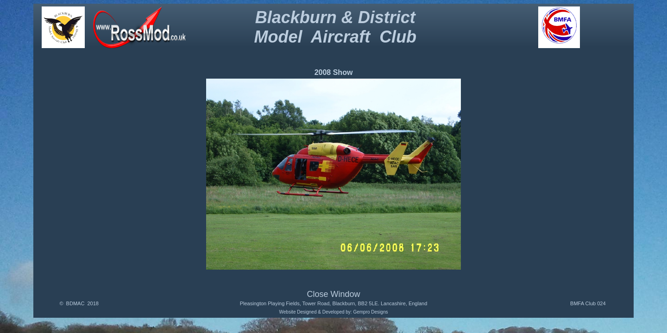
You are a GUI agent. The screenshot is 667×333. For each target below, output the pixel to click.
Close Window (333, 294)
